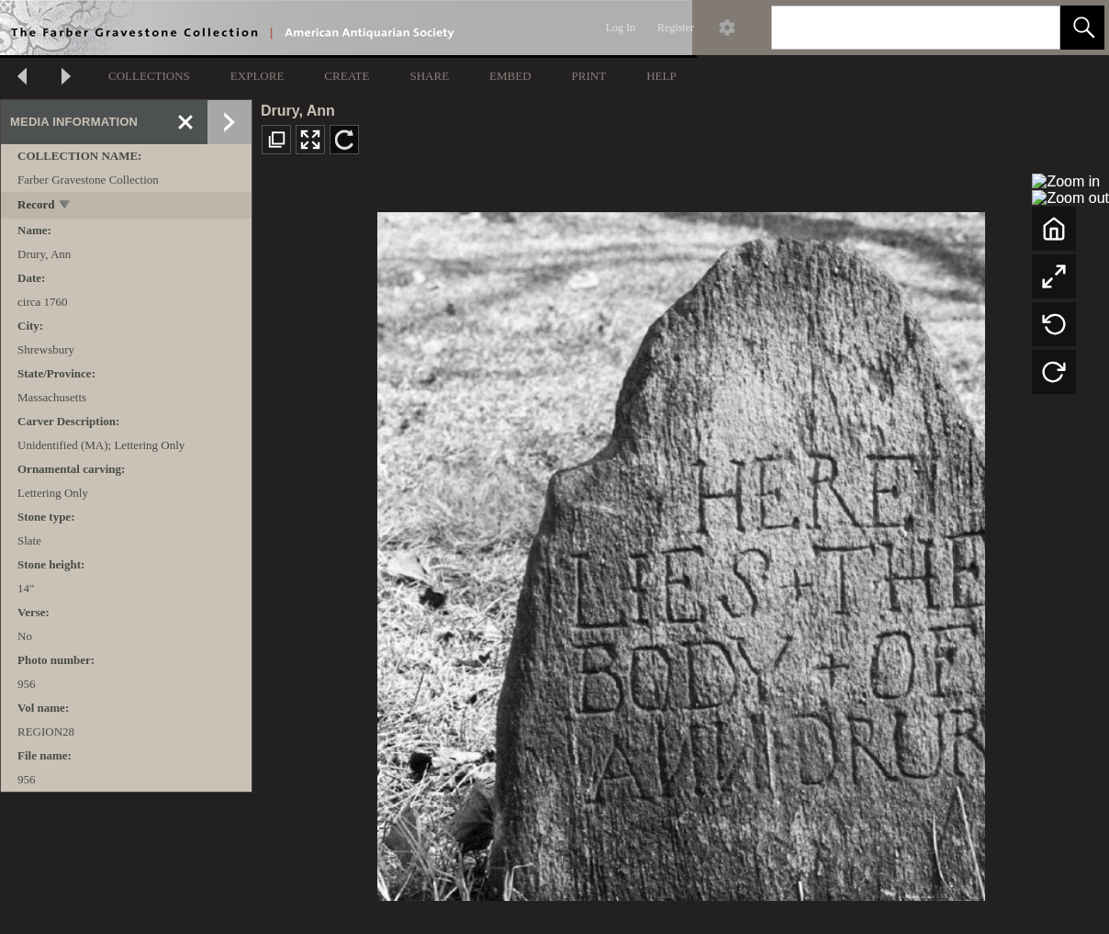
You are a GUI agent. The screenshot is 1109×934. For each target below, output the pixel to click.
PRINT (589, 76)
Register (675, 27)
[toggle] (66, 206)
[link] (1031, 27)
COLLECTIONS (149, 76)
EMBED (510, 76)
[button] (1082, 28)
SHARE (429, 76)
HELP (661, 76)
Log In (620, 27)
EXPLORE (257, 76)
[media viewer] (680, 551)
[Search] (894, 27)
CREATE (346, 76)
